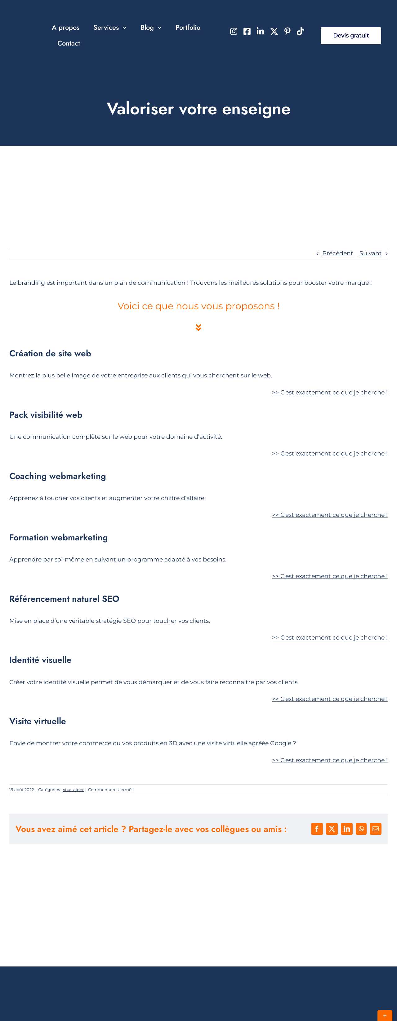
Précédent (337, 253)
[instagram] (233, 31)
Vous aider (73, 789)
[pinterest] (287, 31)
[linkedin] (260, 31)
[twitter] (274, 31)
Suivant (370, 253)
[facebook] (247, 31)
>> (330, 392)
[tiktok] (300, 31)
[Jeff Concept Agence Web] (32, 21)
